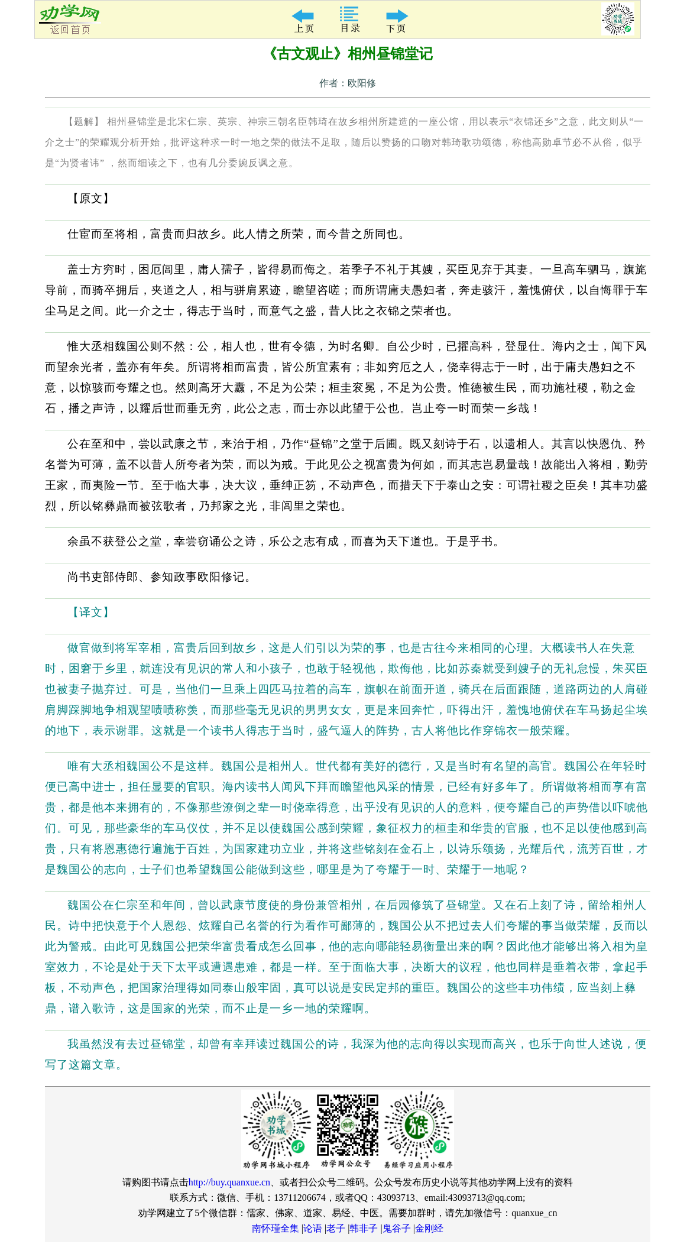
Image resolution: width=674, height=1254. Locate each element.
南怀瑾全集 (275, 1228)
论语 (312, 1228)
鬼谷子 (397, 1228)
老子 (335, 1228)
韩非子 (363, 1228)
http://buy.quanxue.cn (230, 1182)
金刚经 (429, 1228)
